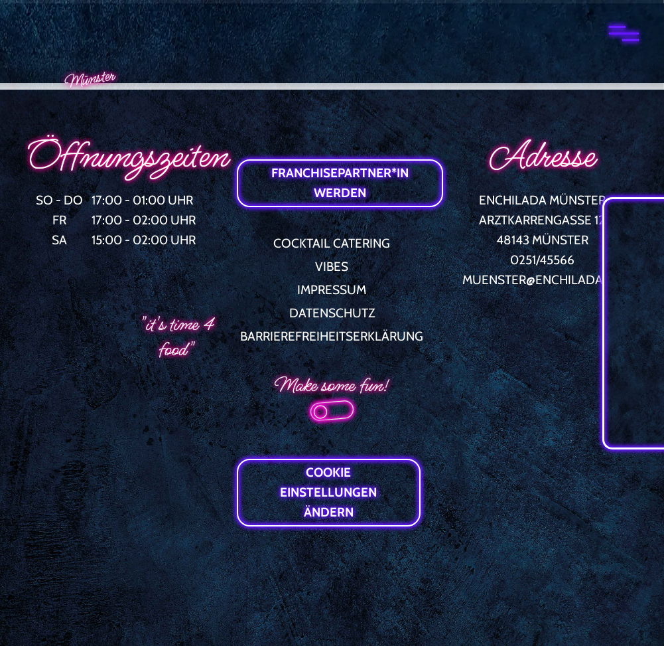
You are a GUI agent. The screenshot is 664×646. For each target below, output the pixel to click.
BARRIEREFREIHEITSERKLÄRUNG (331, 336)
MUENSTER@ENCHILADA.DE (542, 279)
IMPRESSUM (331, 289)
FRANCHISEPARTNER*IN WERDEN (340, 183)
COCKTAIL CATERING (331, 243)
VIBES (331, 266)
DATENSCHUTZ (332, 313)
